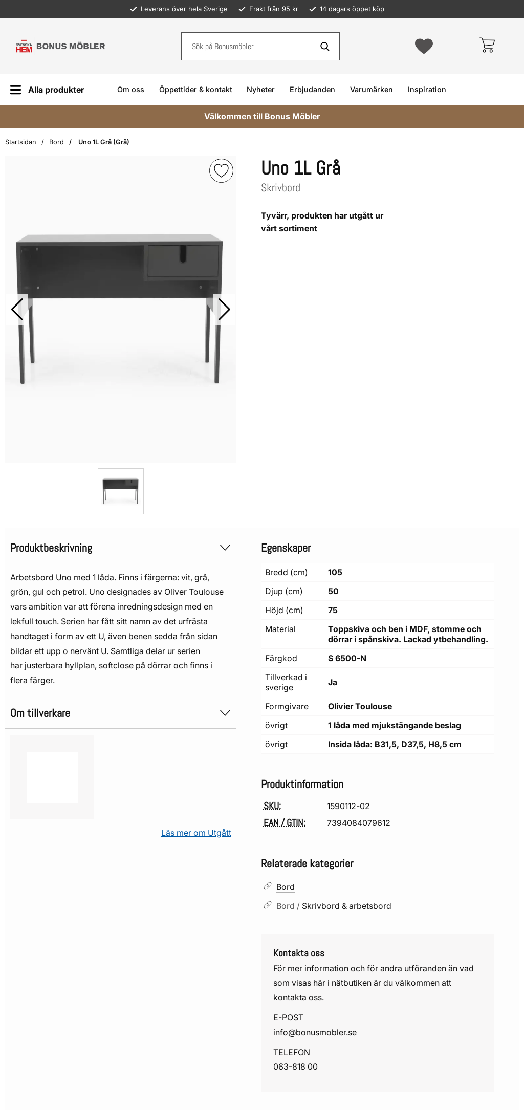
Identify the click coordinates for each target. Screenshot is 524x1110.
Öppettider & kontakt (195, 89)
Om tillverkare (120, 713)
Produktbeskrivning (120, 547)
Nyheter (261, 89)
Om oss (130, 89)
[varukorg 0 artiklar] (487, 46)
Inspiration (427, 89)
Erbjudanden (312, 89)
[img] (221, 170)
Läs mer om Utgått (196, 833)
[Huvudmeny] (47, 89)
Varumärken (371, 89)
